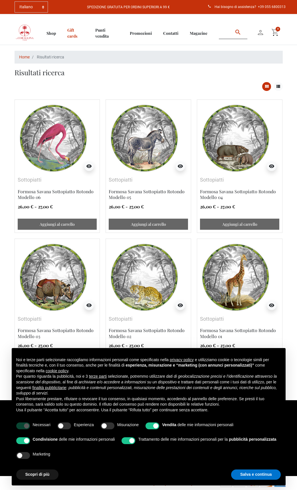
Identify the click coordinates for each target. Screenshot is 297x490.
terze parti (98, 376)
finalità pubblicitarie (49, 387)
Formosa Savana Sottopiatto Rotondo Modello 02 (147, 333)
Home (24, 57)
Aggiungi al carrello (57, 224)
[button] (275, 32)
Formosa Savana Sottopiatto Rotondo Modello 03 (56, 333)
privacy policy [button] (182, 359)
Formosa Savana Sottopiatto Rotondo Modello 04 (238, 194)
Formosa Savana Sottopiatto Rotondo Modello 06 (56, 194)
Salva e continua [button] (256, 474)
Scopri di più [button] (37, 474)
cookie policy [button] (57, 371)
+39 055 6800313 (272, 7)
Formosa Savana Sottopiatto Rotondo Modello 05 (147, 194)
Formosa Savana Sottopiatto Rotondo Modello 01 (238, 333)
